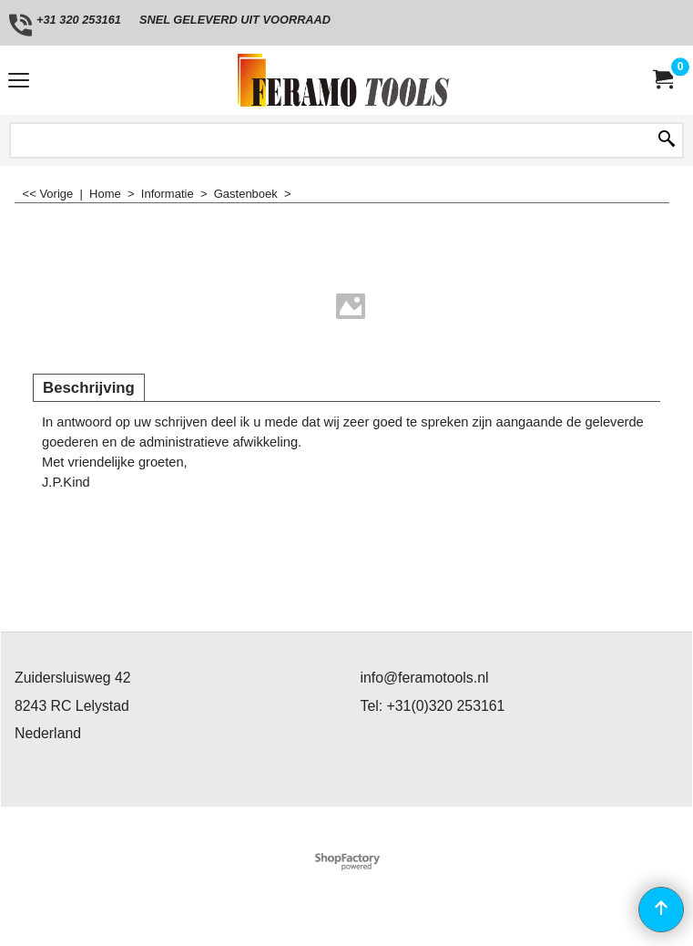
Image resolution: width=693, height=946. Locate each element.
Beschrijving (89, 387)
